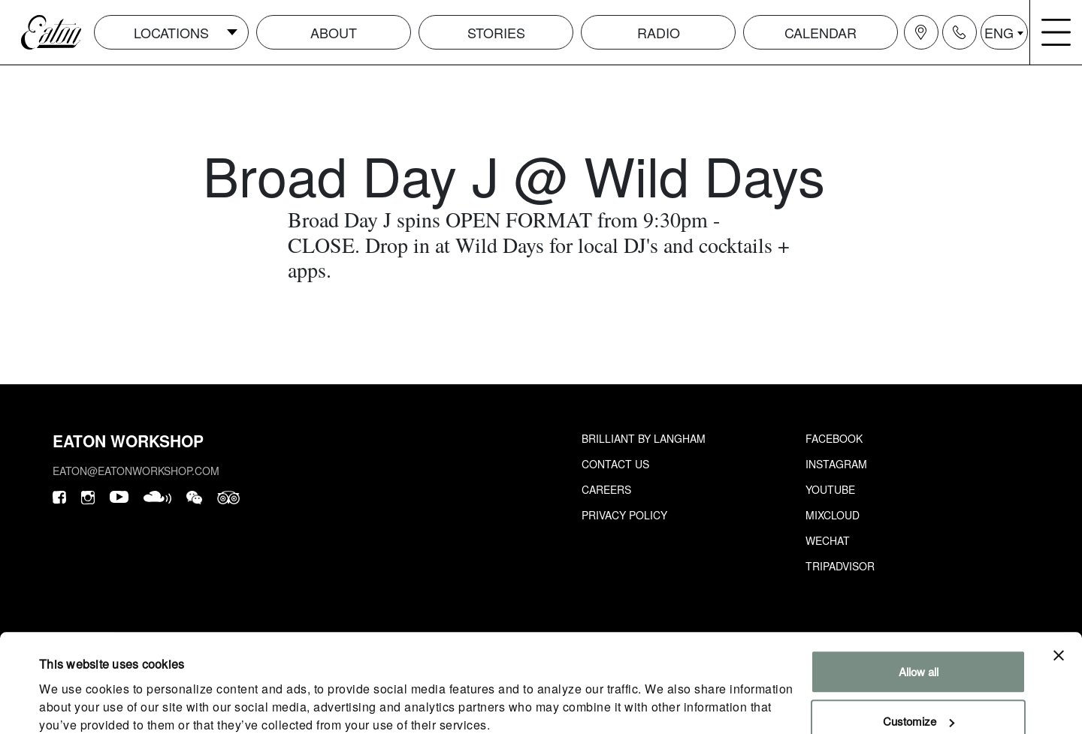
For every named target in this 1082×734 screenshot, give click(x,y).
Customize (918, 659)
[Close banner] (1058, 594)
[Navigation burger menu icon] (1056, 32)
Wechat (827, 540)
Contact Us (615, 463)
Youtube (830, 489)
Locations (171, 32)
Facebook (834, 438)
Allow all (918, 610)
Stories (496, 32)
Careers (606, 489)
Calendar (820, 32)
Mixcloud (832, 514)
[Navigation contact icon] (959, 32)
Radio (658, 32)
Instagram (836, 463)
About (333, 32)
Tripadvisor (840, 565)
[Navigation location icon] (921, 32)
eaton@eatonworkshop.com (136, 470)
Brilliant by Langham (644, 438)
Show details (70, 704)
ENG (999, 32)
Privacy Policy (624, 514)
